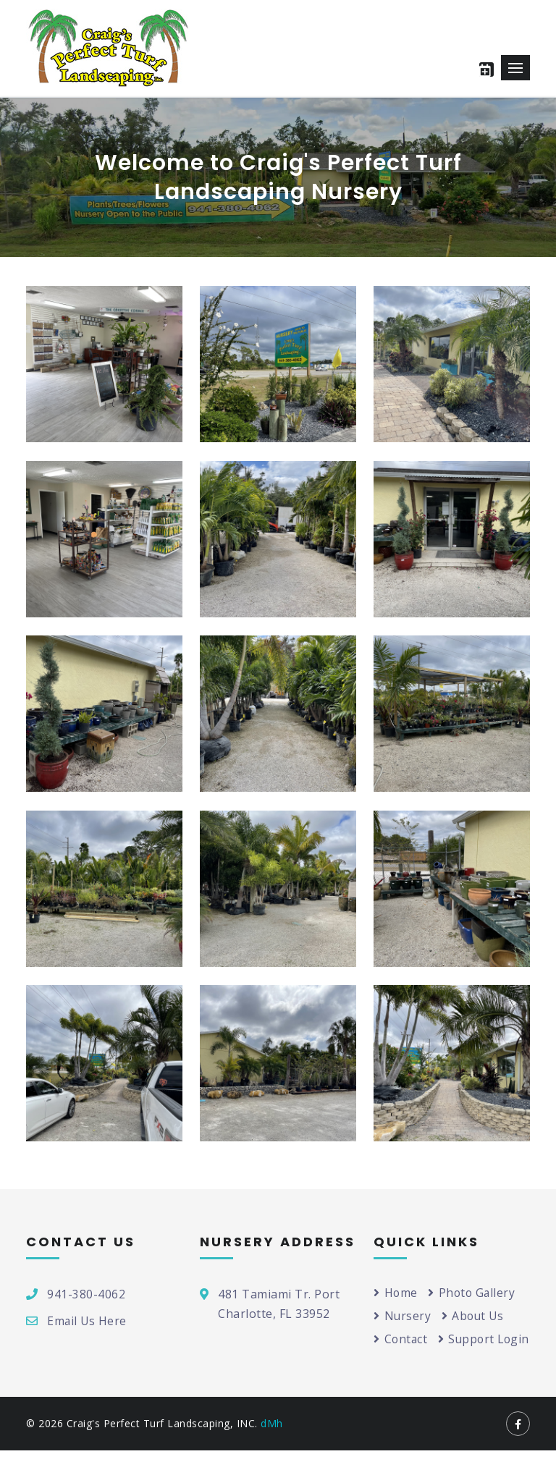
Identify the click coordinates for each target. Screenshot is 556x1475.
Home (396, 1293)
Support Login (421, 1363)
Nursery (402, 1316)
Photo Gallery (473, 1293)
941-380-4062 (86, 1294)
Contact (401, 1340)
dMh (272, 1448)
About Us (474, 1316)
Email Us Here (87, 1321)
